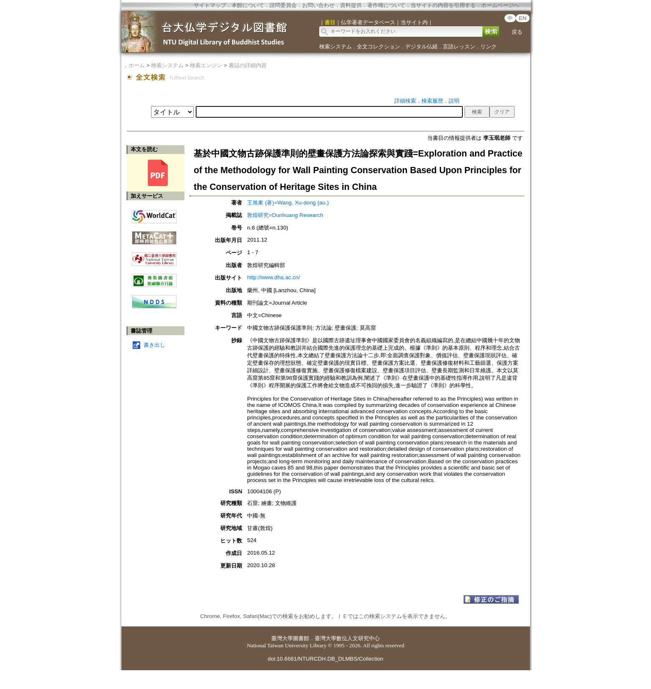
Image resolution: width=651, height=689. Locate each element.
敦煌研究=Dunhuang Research (285, 215)
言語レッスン (459, 46)
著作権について (386, 5)
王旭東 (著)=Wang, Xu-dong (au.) (288, 202)
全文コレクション (378, 46)
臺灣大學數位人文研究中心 (347, 638)
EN (523, 18)
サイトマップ (210, 5)
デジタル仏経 (421, 46)
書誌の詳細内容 (248, 65)
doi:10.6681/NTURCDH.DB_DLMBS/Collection (325, 659)
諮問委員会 (283, 5)
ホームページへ (500, 5)
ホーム (137, 65)
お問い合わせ (318, 5)
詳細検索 (405, 101)
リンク (488, 46)
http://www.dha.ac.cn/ (273, 277)
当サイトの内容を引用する (443, 5)
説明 (454, 101)
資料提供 (351, 5)
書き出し (154, 345)
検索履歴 (432, 101)
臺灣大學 (282, 638)
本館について (248, 5)
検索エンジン (206, 65)
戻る (517, 32)
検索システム (335, 46)
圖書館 (301, 638)
